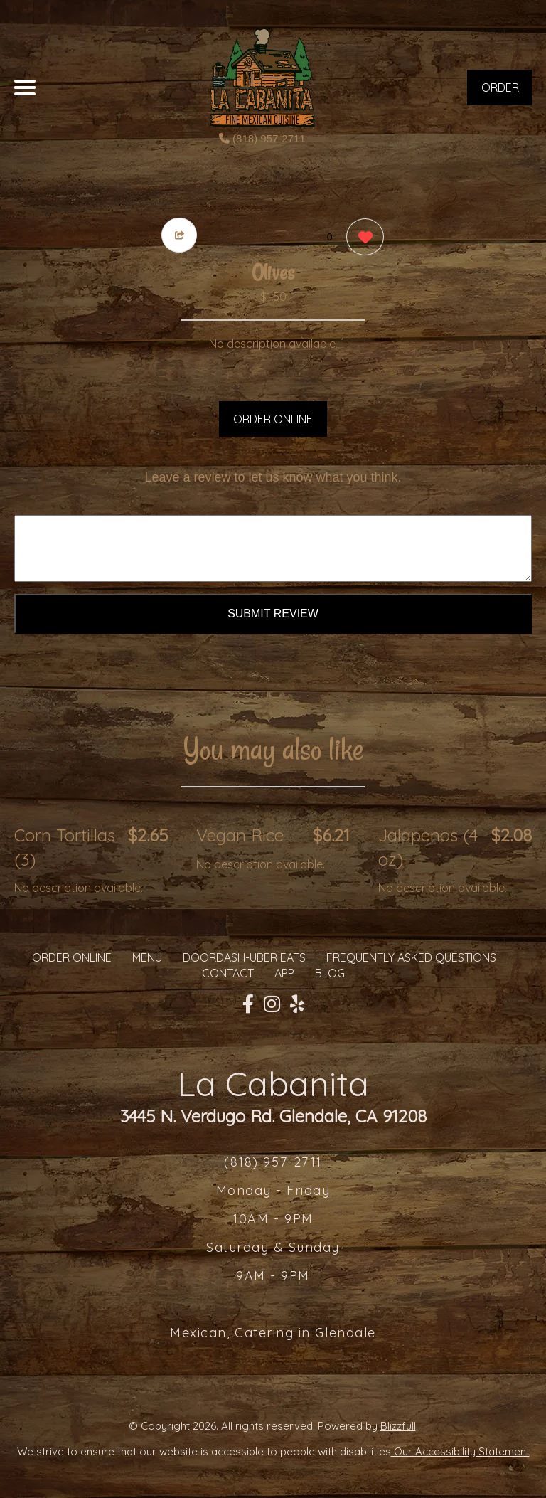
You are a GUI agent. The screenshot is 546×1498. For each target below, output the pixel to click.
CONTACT (228, 973)
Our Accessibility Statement (460, 1451)
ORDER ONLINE (273, 419)
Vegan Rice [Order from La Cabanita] (240, 835)
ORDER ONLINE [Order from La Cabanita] (72, 957)
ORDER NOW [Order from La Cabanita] (500, 92)
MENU (147, 957)
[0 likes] (361, 238)
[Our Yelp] (297, 1004)
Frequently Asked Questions (411, 957)
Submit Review (273, 613)
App (284, 973)
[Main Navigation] (25, 87)
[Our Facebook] (248, 1004)
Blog (330, 973)
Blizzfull (398, 1426)
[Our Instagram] (272, 1004)
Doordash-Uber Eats (244, 957)
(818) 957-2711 (262, 138)
